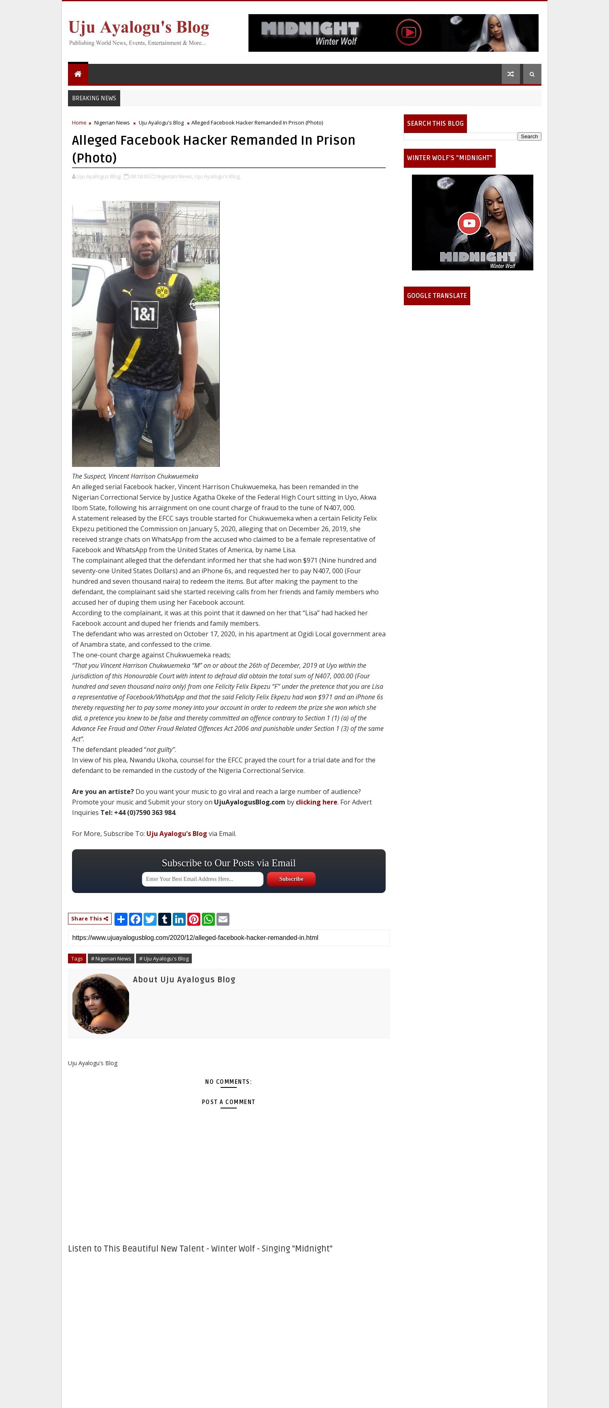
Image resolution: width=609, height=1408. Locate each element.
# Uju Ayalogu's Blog (164, 958)
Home (79, 122)
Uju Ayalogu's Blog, (218, 176)
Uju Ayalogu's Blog (161, 122)
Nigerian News (112, 122)
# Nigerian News (111, 958)
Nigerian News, (175, 176)
